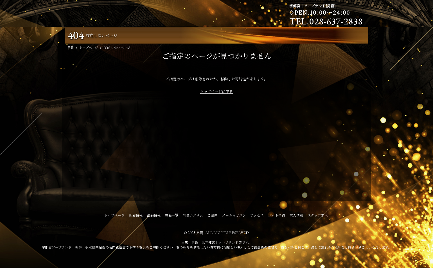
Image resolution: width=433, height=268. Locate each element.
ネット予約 (276, 216)
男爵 (200, 233)
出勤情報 (154, 216)
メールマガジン (234, 216)
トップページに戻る (216, 92)
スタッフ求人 (318, 216)
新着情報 (136, 216)
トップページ (114, 216)
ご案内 (213, 216)
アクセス (257, 216)
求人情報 (296, 216)
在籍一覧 (172, 216)
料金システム (193, 216)
